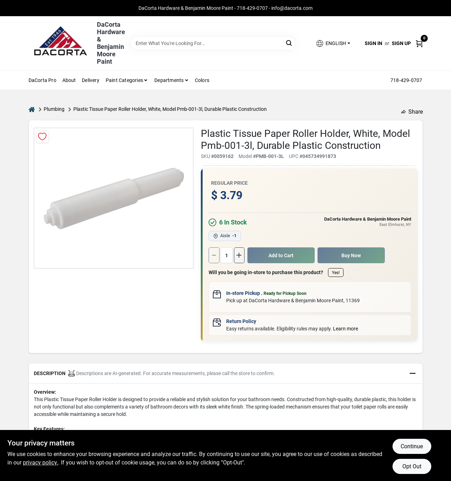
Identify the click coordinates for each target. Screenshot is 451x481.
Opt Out (411, 466)
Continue (412, 446)
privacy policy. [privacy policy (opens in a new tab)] (40, 462)
